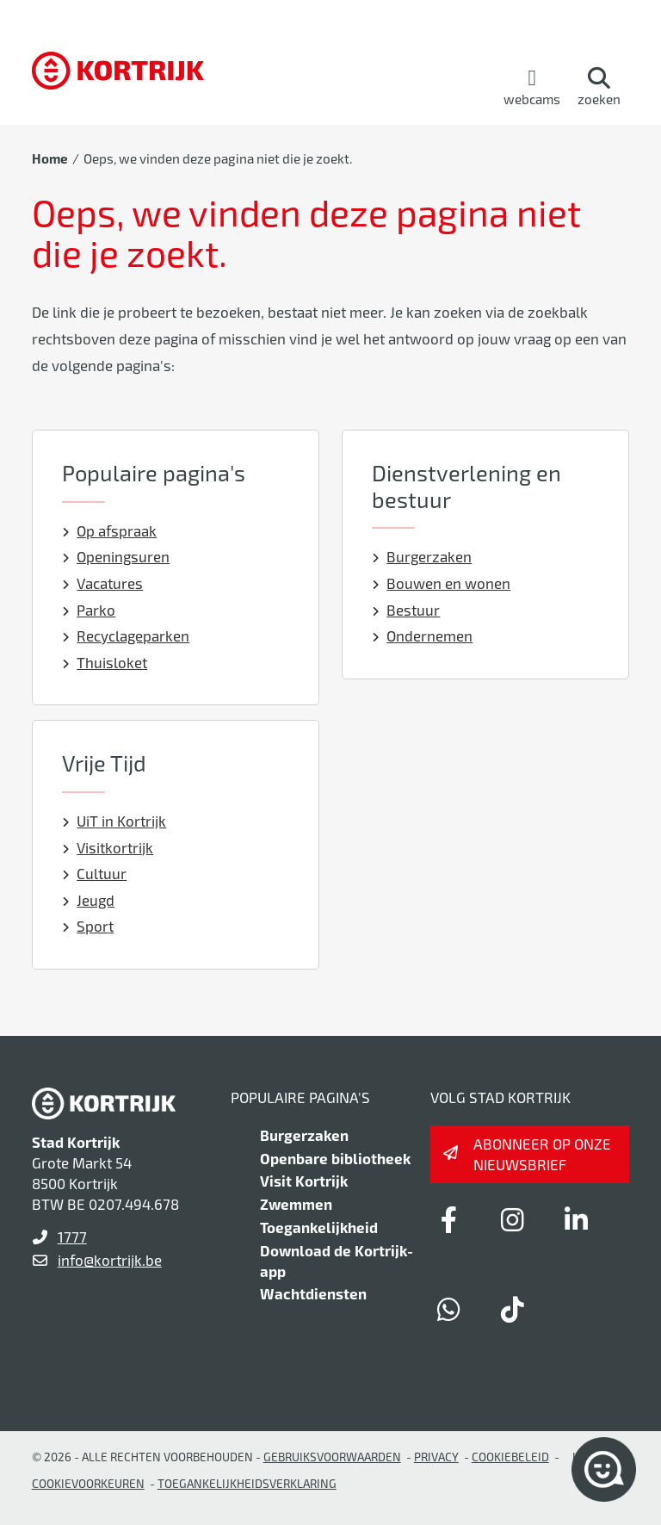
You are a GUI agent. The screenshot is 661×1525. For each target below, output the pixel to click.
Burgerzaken (422, 556)
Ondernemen (422, 635)
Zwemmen (296, 1203)
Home (50, 158)
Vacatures (103, 583)
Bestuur (406, 609)
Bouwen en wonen (441, 583)
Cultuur (94, 873)
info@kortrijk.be (110, 1259)
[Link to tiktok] (513, 1309)
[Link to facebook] (449, 1219)
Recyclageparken (126, 635)
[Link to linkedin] (577, 1219)
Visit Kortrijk (304, 1180)
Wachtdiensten (313, 1293)
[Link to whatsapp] (449, 1309)
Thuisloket (105, 662)
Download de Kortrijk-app (336, 1261)
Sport (88, 925)
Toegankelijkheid (319, 1227)
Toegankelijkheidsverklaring (247, 1483)
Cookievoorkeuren (88, 1483)
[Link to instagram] (513, 1219)
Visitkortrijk (108, 847)
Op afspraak (110, 530)
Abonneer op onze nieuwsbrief (542, 1154)
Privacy (436, 1456)
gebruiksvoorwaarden (332, 1456)
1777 (72, 1236)
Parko (89, 609)
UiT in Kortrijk (114, 820)
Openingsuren (116, 556)
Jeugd (88, 899)
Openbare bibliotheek (335, 1158)
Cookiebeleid (510, 1456)
